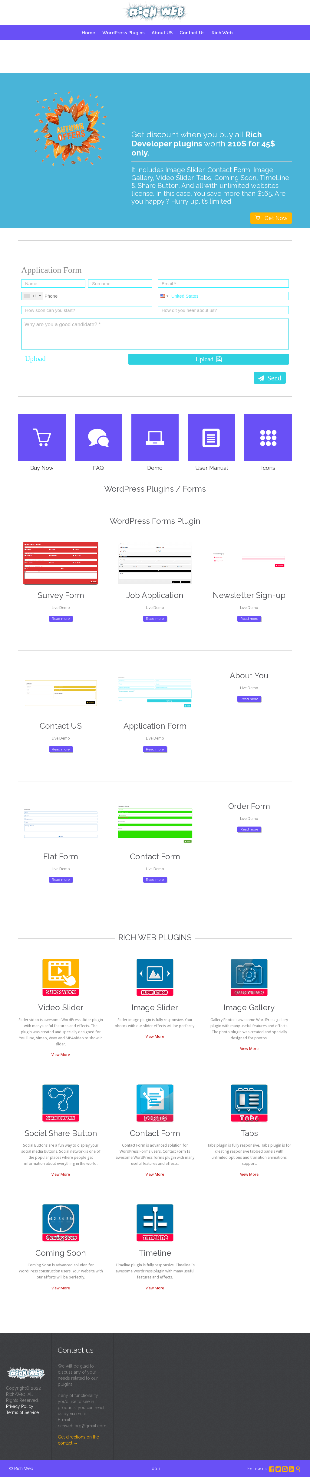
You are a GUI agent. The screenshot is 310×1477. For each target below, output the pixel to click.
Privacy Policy (19, 1406)
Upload (35, 359)
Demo (160, 468)
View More (55, 1054)
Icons (274, 468)
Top (153, 1468)
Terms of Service (22, 1412)
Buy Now (47, 468)
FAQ (104, 468)
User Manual (217, 468)
